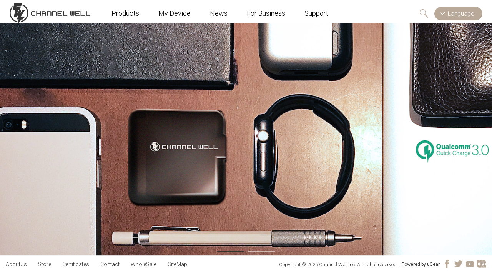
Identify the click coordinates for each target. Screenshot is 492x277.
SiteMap (177, 264)
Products (125, 13)
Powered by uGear (421, 264)
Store (44, 264)
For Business (266, 13)
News (219, 13)
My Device (174, 13)
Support (316, 13)
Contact (110, 264)
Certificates (75, 264)
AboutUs (16, 264)
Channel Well (50, 13)
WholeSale (143, 264)
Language (461, 13)
